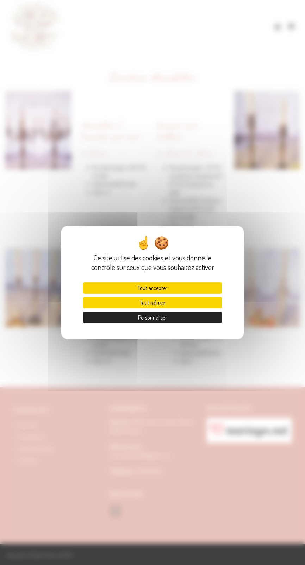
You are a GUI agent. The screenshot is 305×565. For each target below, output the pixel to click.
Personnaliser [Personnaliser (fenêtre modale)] (152, 317)
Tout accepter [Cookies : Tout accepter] (152, 287)
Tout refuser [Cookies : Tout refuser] (153, 302)
